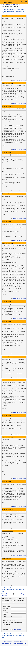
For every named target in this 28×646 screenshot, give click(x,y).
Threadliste (10, 9)
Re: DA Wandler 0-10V (7, 83)
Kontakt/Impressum (8, 641)
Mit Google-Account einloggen (10, 625)
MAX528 (5, 39)
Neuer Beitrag (17, 9)
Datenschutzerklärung (18, 641)
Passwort (5, 612)
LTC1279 (8, 447)
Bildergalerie (18, 11)
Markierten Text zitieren (17, 80)
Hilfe (22, 11)
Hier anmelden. (18, 629)
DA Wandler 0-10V (6, 15)
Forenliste (4, 9)
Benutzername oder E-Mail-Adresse (6, 608)
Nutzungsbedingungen (6, 643)
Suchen (23, 9)
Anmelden (4, 11)
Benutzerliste (10, 11)
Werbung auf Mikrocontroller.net (19, 643)
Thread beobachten (7, 594)
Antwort (24, 80)
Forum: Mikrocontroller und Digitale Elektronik (10, 4)
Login (3, 12)
